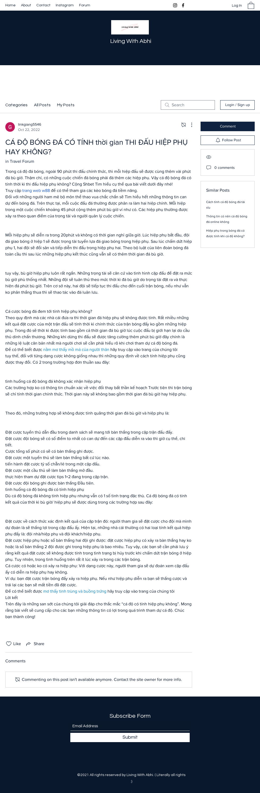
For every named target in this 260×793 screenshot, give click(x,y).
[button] (251, 5)
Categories (16, 105)
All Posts (42, 105)
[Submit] (130, 737)
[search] (188, 105)
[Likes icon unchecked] (8, 644)
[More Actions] (189, 125)
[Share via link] (34, 644)
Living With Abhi (130, 41)
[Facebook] (183, 5)
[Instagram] (175, 5)
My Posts (66, 105)
